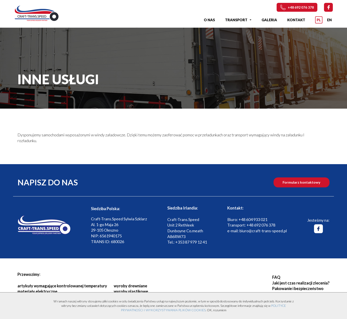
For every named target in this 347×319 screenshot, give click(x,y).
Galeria (269, 20)
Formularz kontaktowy (301, 182)
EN (329, 20)
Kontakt (296, 20)
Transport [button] (238, 20)
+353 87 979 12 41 (191, 242)
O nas (209, 20)
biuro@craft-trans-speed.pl (263, 230)
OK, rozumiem (216, 310)
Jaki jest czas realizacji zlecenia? (301, 283)
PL (319, 20)
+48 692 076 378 (297, 7)
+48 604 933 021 (253, 219)
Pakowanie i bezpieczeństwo (298, 288)
